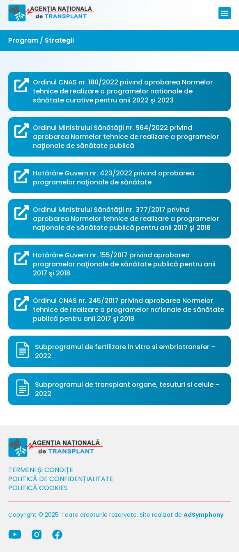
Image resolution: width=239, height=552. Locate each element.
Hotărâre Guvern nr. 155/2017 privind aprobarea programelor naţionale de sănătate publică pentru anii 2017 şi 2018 (124, 264)
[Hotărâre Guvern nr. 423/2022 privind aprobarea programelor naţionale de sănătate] (21, 176)
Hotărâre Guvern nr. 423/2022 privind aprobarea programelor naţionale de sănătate (113, 177)
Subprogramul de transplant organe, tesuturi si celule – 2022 (127, 389)
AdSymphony (203, 515)
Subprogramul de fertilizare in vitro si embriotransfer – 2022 (125, 351)
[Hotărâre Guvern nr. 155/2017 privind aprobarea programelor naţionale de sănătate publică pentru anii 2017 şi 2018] (21, 258)
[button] (224, 13)
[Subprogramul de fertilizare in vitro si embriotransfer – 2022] (22, 350)
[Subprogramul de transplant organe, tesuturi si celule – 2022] (22, 387)
